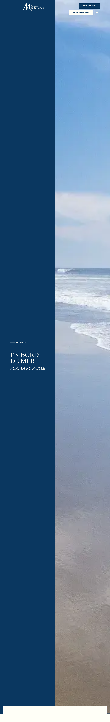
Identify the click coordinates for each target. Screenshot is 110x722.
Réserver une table (81, 12)
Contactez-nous (89, 6)
